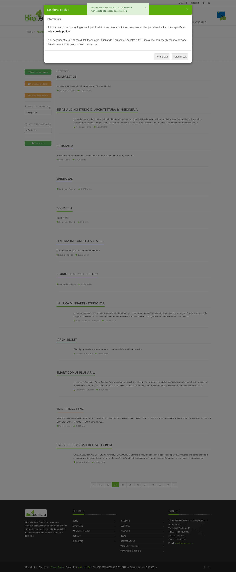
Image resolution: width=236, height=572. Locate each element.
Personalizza (180, 56)
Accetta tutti (162, 56)
